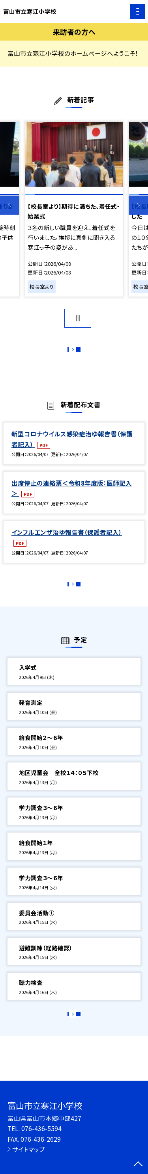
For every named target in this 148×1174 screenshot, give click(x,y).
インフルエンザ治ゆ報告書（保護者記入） (66, 540)
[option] (74, 209)
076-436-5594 (41, 1128)
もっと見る (70, 351)
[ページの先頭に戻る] (138, 1164)
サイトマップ (28, 1149)
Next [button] (138, 205)
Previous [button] (9, 205)
